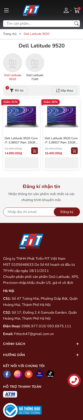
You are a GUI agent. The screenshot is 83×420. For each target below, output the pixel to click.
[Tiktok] (50, 374)
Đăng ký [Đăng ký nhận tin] (66, 211)
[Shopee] (29, 374)
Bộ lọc (15, 89)
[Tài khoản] (67, 10)
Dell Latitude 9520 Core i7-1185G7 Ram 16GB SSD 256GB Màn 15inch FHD (21, 144)
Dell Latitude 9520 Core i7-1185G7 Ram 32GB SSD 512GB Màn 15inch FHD (61, 144)
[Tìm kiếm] (76, 23)
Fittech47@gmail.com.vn (34, 333)
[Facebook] (7, 374)
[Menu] (6, 10)
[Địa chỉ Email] (41, 211)
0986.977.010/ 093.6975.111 (46, 326)
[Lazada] (39, 374)
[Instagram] (18, 374)
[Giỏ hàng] (77, 10)
